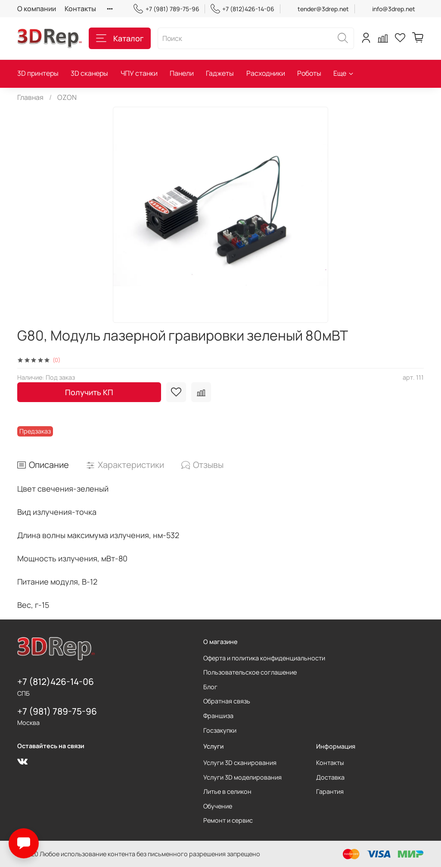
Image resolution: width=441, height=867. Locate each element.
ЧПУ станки (139, 73)
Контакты (80, 8)
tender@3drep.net (323, 9)
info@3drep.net (393, 9)
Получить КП (89, 392)
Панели (182, 73)
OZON (67, 97)
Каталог (119, 38)
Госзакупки (219, 730)
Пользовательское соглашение (250, 672)
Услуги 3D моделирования (242, 777)
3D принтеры (38, 73)
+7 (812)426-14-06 (242, 8)
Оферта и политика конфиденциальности (264, 658)
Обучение (217, 806)
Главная (30, 97)
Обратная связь (226, 701)
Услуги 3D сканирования (239, 763)
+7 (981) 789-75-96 (166, 8)
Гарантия (330, 791)
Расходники (265, 73)
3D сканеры (89, 73)
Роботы (309, 73)
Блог (210, 687)
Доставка (330, 777)
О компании (36, 8)
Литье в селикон (227, 791)
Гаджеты (220, 73)
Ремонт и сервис (228, 820)
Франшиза (218, 716)
